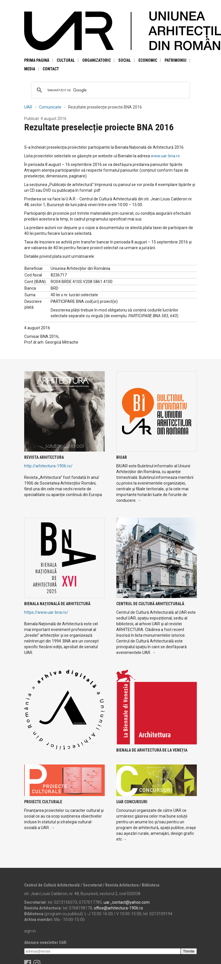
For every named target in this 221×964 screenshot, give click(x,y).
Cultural (66, 60)
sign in (30, 931)
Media (29, 69)
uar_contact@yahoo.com (127, 902)
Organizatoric (96, 60)
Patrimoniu (175, 60)
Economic (147, 60)
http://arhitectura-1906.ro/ (48, 466)
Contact (51, 69)
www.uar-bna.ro (165, 156)
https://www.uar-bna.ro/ (46, 612)
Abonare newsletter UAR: (45, 942)
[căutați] (109, 90)
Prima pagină (36, 60)
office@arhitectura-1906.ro (118, 908)
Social (124, 60)
